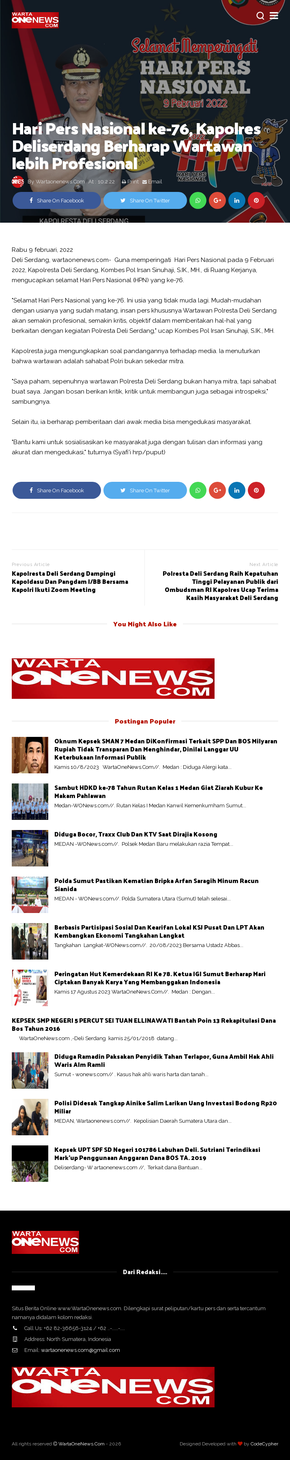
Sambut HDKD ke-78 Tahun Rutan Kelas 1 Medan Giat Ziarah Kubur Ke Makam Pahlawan (158, 791)
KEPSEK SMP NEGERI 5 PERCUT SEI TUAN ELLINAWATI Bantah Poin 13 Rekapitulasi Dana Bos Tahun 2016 (144, 1024)
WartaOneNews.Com (81, 1444)
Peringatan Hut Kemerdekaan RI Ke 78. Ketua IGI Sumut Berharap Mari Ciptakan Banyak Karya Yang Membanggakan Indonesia (160, 977)
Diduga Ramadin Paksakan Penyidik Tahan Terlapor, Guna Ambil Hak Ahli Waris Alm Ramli (164, 1060)
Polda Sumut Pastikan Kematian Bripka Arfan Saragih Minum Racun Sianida (156, 884)
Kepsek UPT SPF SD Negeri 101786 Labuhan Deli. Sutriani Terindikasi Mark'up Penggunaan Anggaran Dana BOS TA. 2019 (157, 1153)
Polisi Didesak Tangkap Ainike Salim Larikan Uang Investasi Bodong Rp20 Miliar (165, 1106)
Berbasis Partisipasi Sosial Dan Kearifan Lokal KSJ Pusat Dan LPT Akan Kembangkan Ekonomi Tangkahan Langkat (159, 931)
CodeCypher (264, 1444)
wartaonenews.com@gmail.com (80, 1350)
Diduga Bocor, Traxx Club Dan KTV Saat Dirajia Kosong (135, 833)
